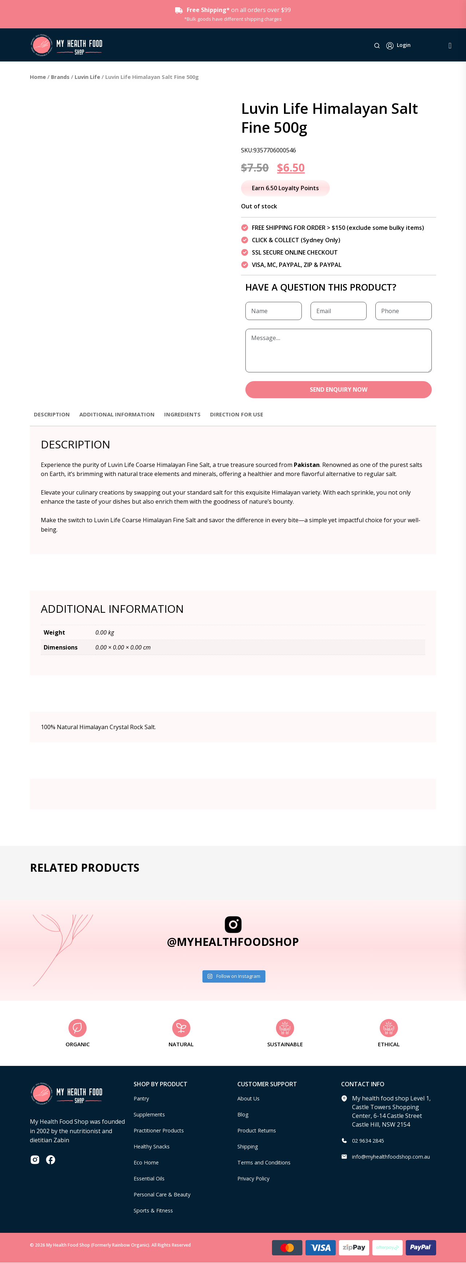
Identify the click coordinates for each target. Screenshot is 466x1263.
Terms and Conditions (267, 1163)
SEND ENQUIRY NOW (338, 390)
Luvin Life (87, 76)
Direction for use (248, 415)
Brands (60, 76)
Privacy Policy (255, 1179)
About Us (250, 1099)
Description (53, 415)
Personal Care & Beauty (166, 1195)
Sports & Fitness (156, 1211)
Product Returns (259, 1131)
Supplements (152, 1115)
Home (38, 76)
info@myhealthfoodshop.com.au (396, 1157)
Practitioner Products (163, 1131)
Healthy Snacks (154, 1147)
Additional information (122, 415)
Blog (243, 1115)
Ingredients (191, 415)
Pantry (143, 1099)
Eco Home (147, 1163)
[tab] (53, 418)
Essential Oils (152, 1179)
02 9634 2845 (370, 1141)
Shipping (249, 1147)
